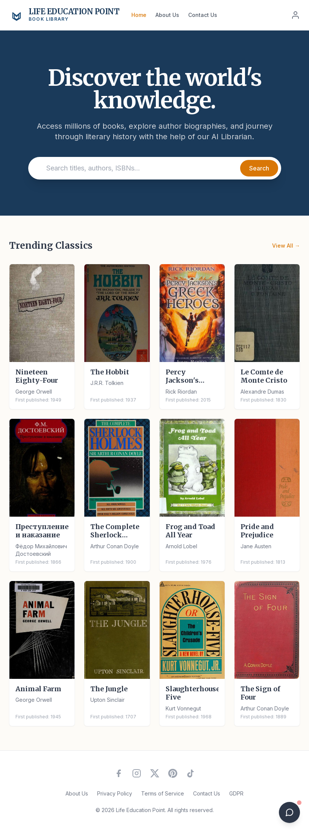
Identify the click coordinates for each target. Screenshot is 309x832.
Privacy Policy (114, 793)
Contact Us (202, 15)
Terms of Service (162, 793)
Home (138, 15)
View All (286, 245)
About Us (167, 15)
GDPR (236, 793)
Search (259, 168)
